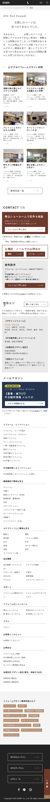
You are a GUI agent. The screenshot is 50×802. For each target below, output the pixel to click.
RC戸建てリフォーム (11, 461)
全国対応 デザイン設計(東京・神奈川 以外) (22, 672)
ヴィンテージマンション (13, 514)
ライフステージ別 (10, 553)
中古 (27, 542)
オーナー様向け (31, 546)
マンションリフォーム (12, 442)
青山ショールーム (10, 610)
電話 (10, 254)
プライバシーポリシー (35, 580)
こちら (22, 294)
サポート (7, 587)
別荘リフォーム (9, 449)
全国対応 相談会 (10, 678)
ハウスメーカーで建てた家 (14, 510)
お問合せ (7, 648)
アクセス (7, 580)
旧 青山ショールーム (11, 614)
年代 (27, 549)
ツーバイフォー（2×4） (13, 521)
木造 (5, 502)
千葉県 (7, 327)
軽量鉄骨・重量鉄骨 (11, 499)
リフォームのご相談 (11, 654)
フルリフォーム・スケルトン (15, 434)
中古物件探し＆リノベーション (17, 468)
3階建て (6, 517)
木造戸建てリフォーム (12, 453)
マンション (8, 487)
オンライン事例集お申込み (14, 665)
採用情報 (29, 576)
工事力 (28, 572)
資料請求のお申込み (11, 661)
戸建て (6, 491)
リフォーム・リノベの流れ (14, 431)
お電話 (27, 237)
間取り (6, 534)
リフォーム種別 (31, 538)
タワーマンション (10, 506)
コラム (6, 621)
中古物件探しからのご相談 (14, 657)
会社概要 (7, 559)
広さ (5, 542)
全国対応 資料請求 (11, 682)
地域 (5, 546)
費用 (27, 534)
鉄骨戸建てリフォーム (12, 457)
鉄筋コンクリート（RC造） (14, 495)
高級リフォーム (9, 438)
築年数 (6, 538)
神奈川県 (15, 325)
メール (32, 254)
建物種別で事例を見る (13, 481)
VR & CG (7, 576)
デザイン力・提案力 (11, 572)
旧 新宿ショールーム (34, 614)
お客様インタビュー (12, 634)
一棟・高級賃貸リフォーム (14, 446)
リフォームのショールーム (15, 604)
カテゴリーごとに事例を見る (16, 528)
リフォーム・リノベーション (16, 425)
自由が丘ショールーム (35, 610)
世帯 (5, 549)
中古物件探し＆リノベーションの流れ (19, 474)
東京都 (7, 325)
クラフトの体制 (32, 565)
